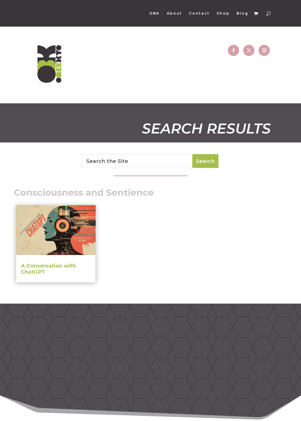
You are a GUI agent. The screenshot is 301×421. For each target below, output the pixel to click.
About (174, 14)
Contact (199, 14)
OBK (154, 14)
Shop (223, 14)
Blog (242, 14)
